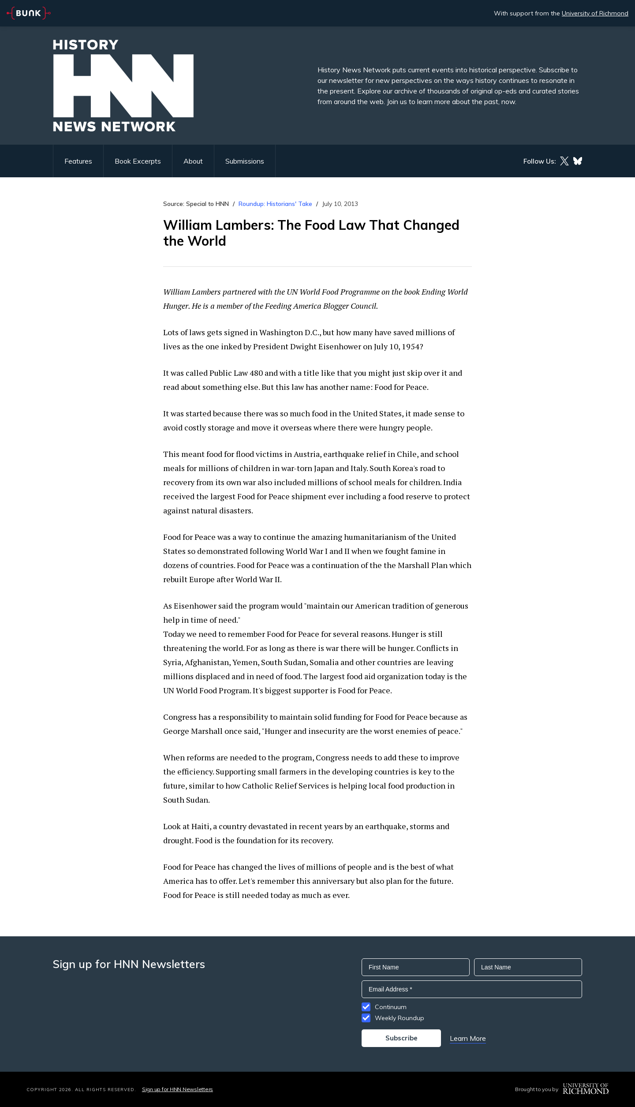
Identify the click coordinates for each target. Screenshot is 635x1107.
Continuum (391, 1007)
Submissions (244, 161)
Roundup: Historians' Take (275, 204)
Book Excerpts (138, 161)
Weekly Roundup (399, 1018)
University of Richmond (595, 13)
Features (78, 161)
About (193, 161)
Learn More (468, 1038)
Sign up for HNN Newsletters (177, 1089)
